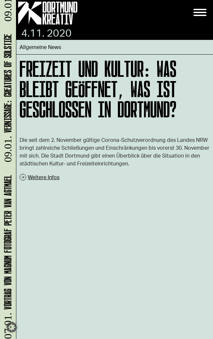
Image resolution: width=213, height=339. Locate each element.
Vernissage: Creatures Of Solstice (6, 99)
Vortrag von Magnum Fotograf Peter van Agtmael (6, 256)
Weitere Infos (43, 177)
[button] (12, 327)
